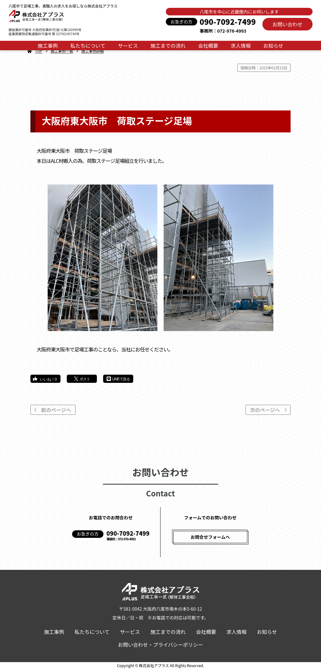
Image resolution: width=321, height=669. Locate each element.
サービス (128, 45)
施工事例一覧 (61, 50)
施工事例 (48, 45)
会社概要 (208, 45)
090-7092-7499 (228, 21)
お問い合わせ (287, 24)
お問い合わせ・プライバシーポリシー (160, 644)
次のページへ (265, 410)
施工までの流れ (168, 45)
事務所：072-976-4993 (223, 31)
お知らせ (273, 45)
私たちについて (87, 45)
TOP (38, 50)
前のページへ (56, 410)
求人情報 (241, 45)
